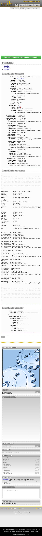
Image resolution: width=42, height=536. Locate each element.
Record (22, 8)
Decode (21, 489)
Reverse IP (21, 487)
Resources (36, 8)
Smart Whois (14, 8)
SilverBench (21, 479)
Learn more (25, 534)
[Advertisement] (21, 32)
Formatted (6, 66)
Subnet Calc (21, 492)
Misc (36, 5)
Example (28, 8)
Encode (21, 482)
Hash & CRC (21, 484)
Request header (21, 485)
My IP (21, 481)
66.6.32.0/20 (20, 78)
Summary (6, 69)
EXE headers (21, 490)
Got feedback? (21, 513)
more (37, 412)
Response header (21, 493)
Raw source (7, 67)
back (3, 357)
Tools (22, 5)
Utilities (29, 5)
